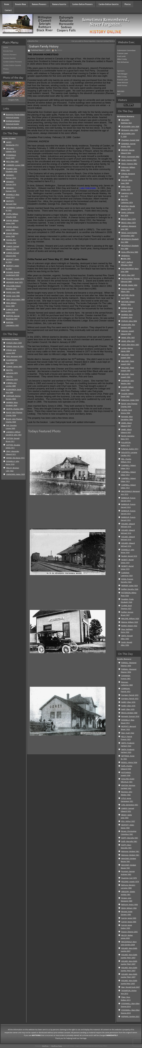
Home (6, 4)
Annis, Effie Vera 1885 (129, 252)
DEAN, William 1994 (128, 908)
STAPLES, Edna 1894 (129, 321)
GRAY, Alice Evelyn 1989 (15, 299)
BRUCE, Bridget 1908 (129, 713)
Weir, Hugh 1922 (127, 733)
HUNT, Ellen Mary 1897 (130, 344)
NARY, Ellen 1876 (127, 709)
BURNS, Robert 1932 (129, 626)
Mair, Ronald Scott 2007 (130, 987)
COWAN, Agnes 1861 (14, 366)
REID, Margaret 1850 (14, 356)
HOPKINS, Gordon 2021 (130, 1016)
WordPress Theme (56, 1046)
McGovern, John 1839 (129, 130)
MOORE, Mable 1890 (129, 285)
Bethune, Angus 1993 (129, 904)
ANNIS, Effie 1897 (128, 337)
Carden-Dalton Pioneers (82, 4)
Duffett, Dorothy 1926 (129, 589)
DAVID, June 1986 (13, 292)
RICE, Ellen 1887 (12, 161)
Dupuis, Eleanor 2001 (129, 932)
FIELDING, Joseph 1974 (15, 279)
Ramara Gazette (59, 4)
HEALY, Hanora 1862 (129, 163)
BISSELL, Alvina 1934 (129, 762)
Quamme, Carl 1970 (129, 878)
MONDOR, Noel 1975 (14, 282)
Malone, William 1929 (129, 622)
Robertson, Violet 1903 (130, 400)
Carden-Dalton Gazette (109, 4)
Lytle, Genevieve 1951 (129, 805)
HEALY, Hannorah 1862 (130, 156)
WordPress (45, 1046)
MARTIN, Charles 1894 (14, 409)
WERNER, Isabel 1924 (129, 585)
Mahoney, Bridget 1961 (130, 851)
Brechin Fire (33, 41)
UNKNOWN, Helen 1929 (15, 474)
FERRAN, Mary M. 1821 (15, 346)
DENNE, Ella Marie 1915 (15, 458)
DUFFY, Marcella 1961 (129, 838)
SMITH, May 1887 (128, 275)
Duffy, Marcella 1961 (129, 841)
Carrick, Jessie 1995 (128, 918)
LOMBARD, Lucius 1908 (15, 165)
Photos (128, 4)
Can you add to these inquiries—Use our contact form (92, 41)
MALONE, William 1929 (130, 618)
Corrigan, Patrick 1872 (129, 695)
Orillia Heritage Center (14, 127)
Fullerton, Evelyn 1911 (129, 449)
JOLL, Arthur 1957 (128, 821)
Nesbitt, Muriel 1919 (129, 556)
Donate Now (20, 4)
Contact (8, 10)
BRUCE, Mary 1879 (128, 219)
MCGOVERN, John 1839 (130, 126)
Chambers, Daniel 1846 (130, 140)
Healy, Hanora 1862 (128, 160)
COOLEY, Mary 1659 (14, 343)
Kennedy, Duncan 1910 (130, 716)
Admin (59, 50)
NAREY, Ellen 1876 (128, 702)
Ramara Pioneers (39, 4)
